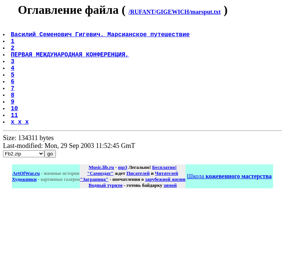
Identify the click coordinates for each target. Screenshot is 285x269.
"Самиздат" (100, 195)
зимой (170, 207)
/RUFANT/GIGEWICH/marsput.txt (175, 12)
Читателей (166, 195)
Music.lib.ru (101, 189)
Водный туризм (106, 207)
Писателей (137, 195)
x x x (20, 144)
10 (15, 127)
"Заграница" (94, 201)
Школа (229, 198)
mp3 (122, 189)
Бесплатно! (164, 189)
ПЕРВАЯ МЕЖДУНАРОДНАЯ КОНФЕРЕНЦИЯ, (71, 62)
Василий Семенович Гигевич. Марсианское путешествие (101, 37)
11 (15, 136)
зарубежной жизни (165, 201)
